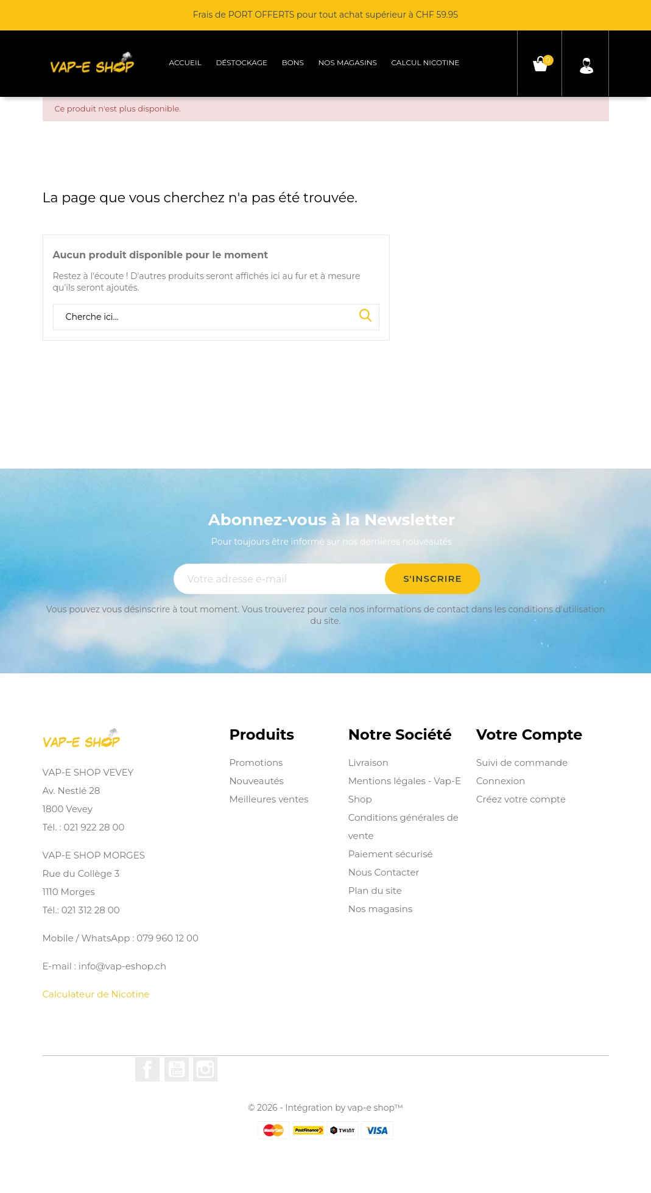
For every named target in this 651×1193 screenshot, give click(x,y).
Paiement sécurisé (390, 854)
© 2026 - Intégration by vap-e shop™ (325, 1107)
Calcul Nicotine (426, 62)
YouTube (176, 1069)
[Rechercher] (216, 317)
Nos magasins (347, 62)
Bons (293, 62)
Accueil (185, 62)
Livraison (368, 762)
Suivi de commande (522, 762)
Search (365, 316)
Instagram (205, 1069)
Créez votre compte (521, 799)
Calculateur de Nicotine (96, 994)
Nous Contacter (384, 872)
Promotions (256, 762)
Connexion (500, 781)
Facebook (147, 1069)
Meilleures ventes (268, 799)
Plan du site (375, 890)
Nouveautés (256, 781)
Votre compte (529, 735)
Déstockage (241, 62)
